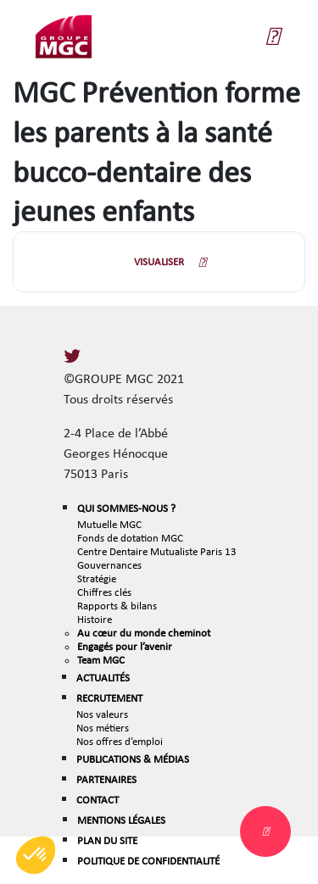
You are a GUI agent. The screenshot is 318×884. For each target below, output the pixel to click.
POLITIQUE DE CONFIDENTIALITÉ (148, 860)
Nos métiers (102, 727)
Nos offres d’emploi (119, 741)
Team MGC (101, 659)
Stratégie (96, 578)
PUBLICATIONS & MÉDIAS (132, 759)
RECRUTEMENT (109, 698)
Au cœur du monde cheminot (143, 632)
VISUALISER (159, 261)
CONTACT (97, 799)
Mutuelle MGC (109, 524)
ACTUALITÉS (103, 677)
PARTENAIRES (106, 779)
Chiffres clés (104, 592)
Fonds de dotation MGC (130, 537)
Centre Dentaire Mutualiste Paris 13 (157, 551)
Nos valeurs (102, 714)
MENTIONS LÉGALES (121, 820)
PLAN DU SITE (107, 840)
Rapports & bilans (117, 605)
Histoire (94, 619)
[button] (35, 855)
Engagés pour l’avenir (124, 646)
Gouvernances (109, 565)
